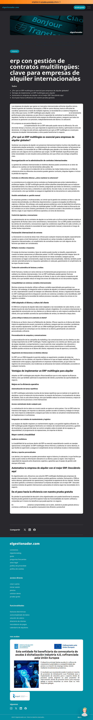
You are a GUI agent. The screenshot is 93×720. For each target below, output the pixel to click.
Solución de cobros (17, 618)
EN (79, 717)
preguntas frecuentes (18, 559)
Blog (21, 43)
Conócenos (14, 550)
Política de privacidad (18, 566)
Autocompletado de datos (19, 615)
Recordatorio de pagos (18, 624)
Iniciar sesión (15, 587)
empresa (30, 43)
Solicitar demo (15, 593)
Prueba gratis (79, 7)
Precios (12, 590)
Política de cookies (17, 569)
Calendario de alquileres (19, 627)
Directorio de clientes (18, 621)
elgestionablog (15, 553)
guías (12, 556)
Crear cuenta (14, 584)
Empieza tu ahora (45, 2)
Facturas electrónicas (18, 612)
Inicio (14, 43)
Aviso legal (14, 562)
